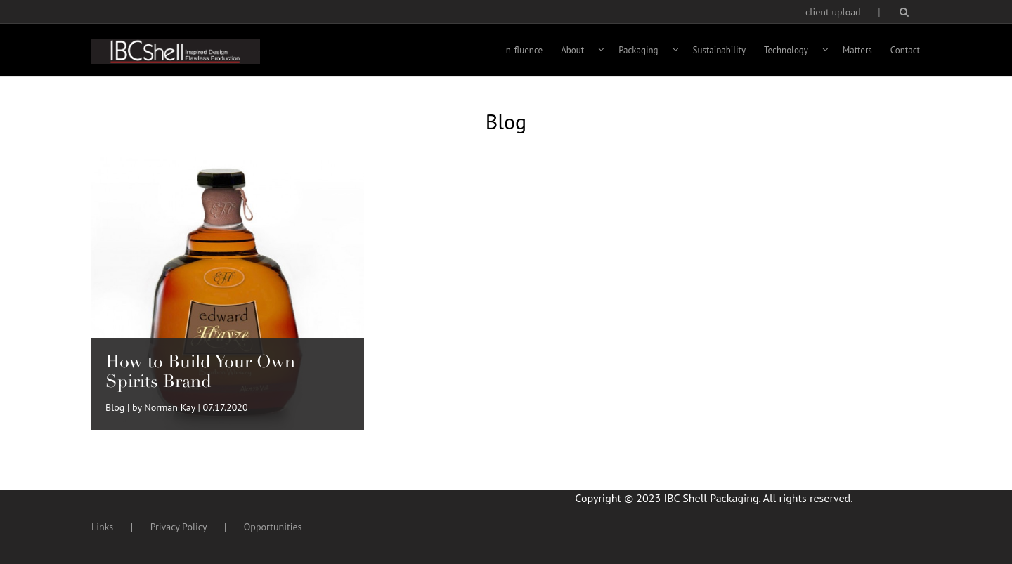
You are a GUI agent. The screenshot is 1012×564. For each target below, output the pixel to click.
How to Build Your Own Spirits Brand (200, 371)
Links (102, 526)
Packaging (638, 50)
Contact (905, 50)
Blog (114, 407)
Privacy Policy (178, 526)
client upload (833, 12)
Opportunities (273, 526)
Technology (786, 50)
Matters (857, 50)
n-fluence (524, 50)
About (572, 50)
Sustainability (719, 50)
